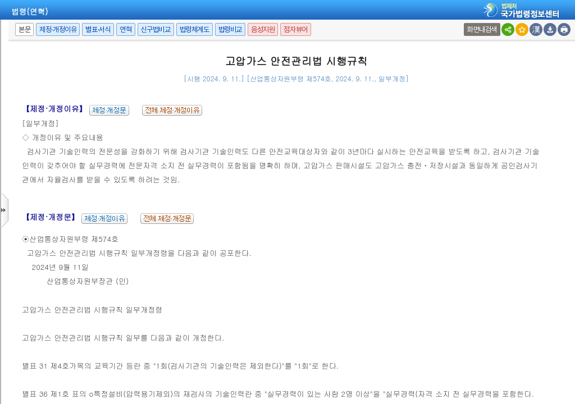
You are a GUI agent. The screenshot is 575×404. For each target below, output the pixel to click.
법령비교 (230, 29)
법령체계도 (194, 29)
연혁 (125, 29)
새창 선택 (465, 23)
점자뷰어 (295, 29)
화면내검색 (482, 29)
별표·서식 (98, 29)
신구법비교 (156, 29)
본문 (24, 29)
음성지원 (263, 29)
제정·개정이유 (57, 29)
